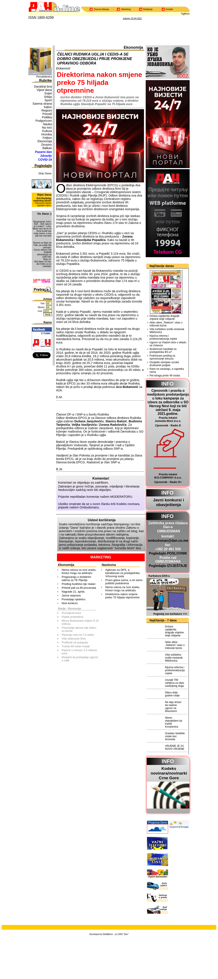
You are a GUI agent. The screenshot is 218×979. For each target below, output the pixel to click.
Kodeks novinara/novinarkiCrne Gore (169, 773)
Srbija (48, 96)
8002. (183, 76)
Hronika (46, 134)
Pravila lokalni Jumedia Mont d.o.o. (168, 419)
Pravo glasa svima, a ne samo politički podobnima (123, 581)
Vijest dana (44, 90)
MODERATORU (121, 496)
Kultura (47, 131)
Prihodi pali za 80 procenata (79, 587)
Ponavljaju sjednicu (73, 599)
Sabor (48, 107)
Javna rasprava (71, 595)
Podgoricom (43, 120)
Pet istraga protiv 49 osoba (165, 375)
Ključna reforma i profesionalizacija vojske (163, 337)
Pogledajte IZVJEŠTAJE (168, 566)
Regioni (46, 110)
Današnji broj (43, 86)
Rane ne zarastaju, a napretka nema (167, 370)
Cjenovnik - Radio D (168, 425)
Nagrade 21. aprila (73, 591)
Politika (47, 117)
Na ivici (47, 127)
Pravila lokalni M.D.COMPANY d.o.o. (168, 476)
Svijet (48, 93)
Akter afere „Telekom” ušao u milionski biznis (166, 324)
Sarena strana (42, 103)
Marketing (126, 9)
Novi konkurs (70, 603)
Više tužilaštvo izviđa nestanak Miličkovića (167, 331)
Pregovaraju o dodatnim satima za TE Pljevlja (76, 578)
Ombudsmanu (89, 507)
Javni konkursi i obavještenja (168, 502)
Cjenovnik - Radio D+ (168, 482)
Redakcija (148, 9)
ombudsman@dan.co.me (168, 540)
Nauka (47, 124)
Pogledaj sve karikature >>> (170, 613)
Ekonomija (45, 141)
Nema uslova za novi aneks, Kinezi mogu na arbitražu (79, 571)
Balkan (47, 148)
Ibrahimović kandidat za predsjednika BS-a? (163, 351)
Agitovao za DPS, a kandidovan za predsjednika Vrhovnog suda (122, 573)
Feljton (47, 137)
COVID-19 (45, 159)
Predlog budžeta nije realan (78, 584)
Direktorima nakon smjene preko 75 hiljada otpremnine (122, 596)
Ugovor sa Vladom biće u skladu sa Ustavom (168, 344)
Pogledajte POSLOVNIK (168, 553)
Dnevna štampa (101, 9)
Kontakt (169, 9)
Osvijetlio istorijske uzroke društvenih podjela (164, 364)
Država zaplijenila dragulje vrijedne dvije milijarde (164, 317)
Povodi (47, 114)
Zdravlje (46, 155)
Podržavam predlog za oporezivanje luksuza (162, 357)
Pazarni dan (43, 152)
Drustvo (46, 144)
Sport (48, 100)
